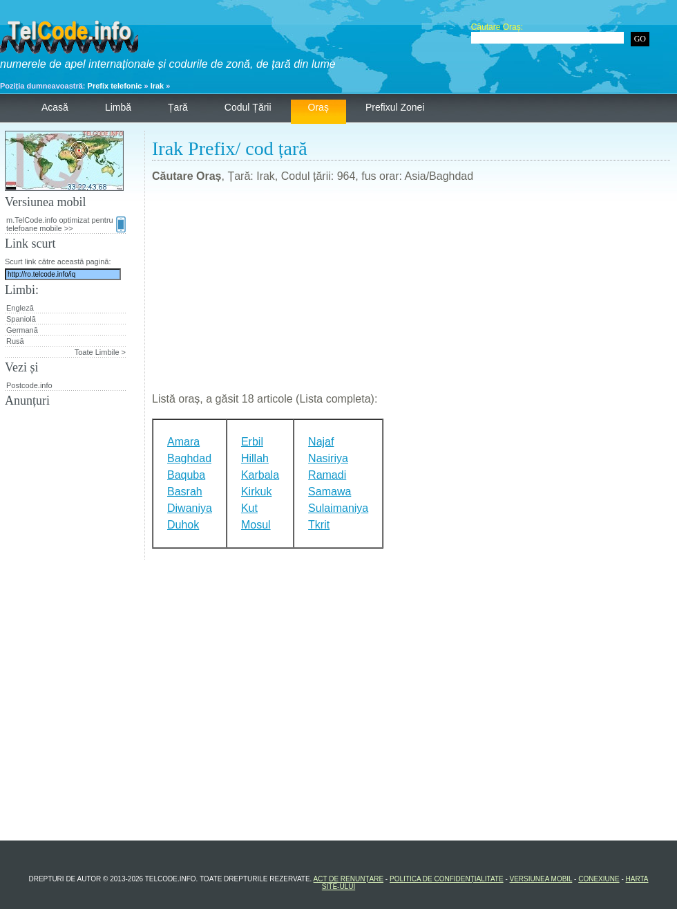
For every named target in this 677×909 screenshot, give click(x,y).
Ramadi (327, 475)
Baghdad (189, 458)
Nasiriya (328, 458)
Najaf (321, 442)
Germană (22, 330)
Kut (249, 508)
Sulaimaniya (338, 508)
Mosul (256, 525)
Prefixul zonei (395, 107)
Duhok (183, 525)
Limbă (118, 107)
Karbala (260, 475)
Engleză (20, 308)
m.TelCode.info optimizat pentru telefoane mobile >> (66, 224)
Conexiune (598, 879)
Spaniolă (21, 319)
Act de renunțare (349, 879)
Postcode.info (29, 385)
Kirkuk (256, 491)
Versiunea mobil (541, 879)
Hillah (255, 458)
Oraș (318, 107)
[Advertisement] (411, 293)
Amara (183, 442)
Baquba (186, 475)
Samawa (329, 491)
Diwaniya (189, 508)
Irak (157, 86)
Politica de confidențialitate (447, 879)
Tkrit (319, 525)
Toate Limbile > (100, 352)
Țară (178, 107)
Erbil (252, 442)
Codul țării (248, 107)
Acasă (54, 107)
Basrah (184, 491)
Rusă (15, 341)
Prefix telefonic (115, 86)
